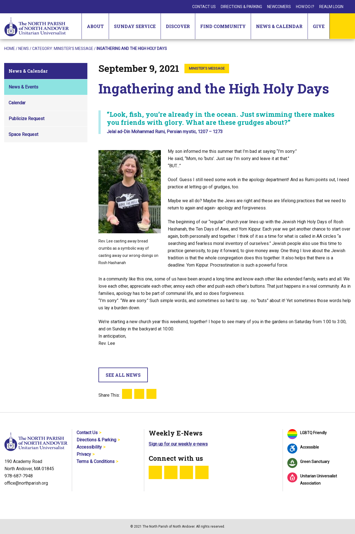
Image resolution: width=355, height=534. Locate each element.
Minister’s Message (73, 48)
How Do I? (305, 6)
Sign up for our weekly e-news (178, 444)
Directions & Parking (241, 6)
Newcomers (279, 6)
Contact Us (204, 6)
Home (9, 48)
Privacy (84, 454)
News (23, 48)
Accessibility (89, 447)
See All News (123, 375)
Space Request (23, 134)
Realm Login (331, 6)
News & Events (23, 87)
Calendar (17, 102)
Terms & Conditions (96, 461)
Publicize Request (26, 118)
